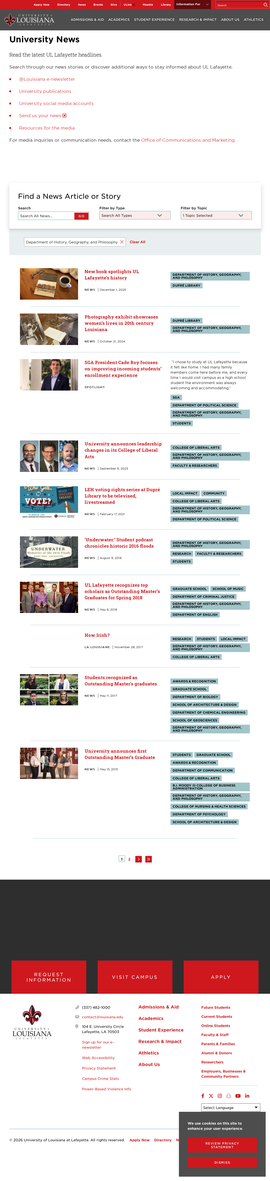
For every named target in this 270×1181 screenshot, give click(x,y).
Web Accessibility (98, 1062)
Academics (119, 19)
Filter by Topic (194, 208)
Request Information (49, 979)
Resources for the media (47, 127)
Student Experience (154, 19)
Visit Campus (134, 979)
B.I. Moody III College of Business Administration (204, 786)
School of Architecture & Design (205, 704)
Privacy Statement (99, 1072)
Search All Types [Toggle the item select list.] (116, 215)
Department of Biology (195, 696)
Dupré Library (186, 285)
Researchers (212, 1066)
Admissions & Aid (87, 19)
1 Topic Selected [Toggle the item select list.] (197, 215)
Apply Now (41, 4)
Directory (63, 4)
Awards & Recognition (194, 681)
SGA (176, 397)
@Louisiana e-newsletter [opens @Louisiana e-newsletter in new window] (47, 79)
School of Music (228, 588)
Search (24, 208)
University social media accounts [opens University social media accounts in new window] (56, 103)
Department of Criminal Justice (203, 596)
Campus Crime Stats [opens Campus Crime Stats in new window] (100, 1083)
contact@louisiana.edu (102, 1021)
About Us (230, 19)
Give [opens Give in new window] (114, 4)
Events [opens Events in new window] (98, 4)
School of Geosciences (195, 720)
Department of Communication (203, 770)
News (82, 4)
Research (182, 553)
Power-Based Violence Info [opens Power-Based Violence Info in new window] (106, 1093)
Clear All (137, 242)
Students (182, 423)
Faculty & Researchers (195, 465)
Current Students (216, 1020)
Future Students (215, 1011)
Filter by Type (112, 208)
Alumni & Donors (216, 1057)
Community (214, 493)
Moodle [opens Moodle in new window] (148, 4)
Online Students (215, 1030)
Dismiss (222, 1162)
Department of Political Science (204, 405)
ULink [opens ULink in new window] (128, 4)
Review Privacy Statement (222, 1145)
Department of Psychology (199, 814)
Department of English (195, 614)
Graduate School (190, 588)
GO (81, 216)
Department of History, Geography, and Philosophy (207, 276)
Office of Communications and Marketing (188, 140)
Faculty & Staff (215, 1039)
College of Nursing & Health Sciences (209, 806)
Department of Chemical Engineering (209, 712)
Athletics (253, 19)
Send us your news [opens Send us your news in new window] (40, 115)
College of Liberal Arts (196, 447)
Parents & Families (218, 1048)
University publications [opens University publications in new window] (45, 91)
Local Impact (185, 493)
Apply (221, 979)
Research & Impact (198, 19)
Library (166, 4)
